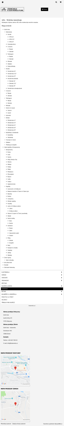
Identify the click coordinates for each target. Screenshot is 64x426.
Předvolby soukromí (6, 424)
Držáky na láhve (13, 211)
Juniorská (8, 115)
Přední (11, 228)
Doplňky (8, 186)
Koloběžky (10, 135)
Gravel (9, 113)
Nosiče (11, 223)
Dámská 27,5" (12, 83)
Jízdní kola (7, 29)
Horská (9, 34)
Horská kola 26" (12, 71)
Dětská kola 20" (12, 130)
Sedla (9, 179)
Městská (10, 61)
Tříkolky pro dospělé (11, 145)
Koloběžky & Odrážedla (12, 132)
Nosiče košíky (11, 218)
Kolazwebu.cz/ (32, 305)
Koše (10, 221)
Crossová (10, 46)
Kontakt (6, 265)
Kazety (9, 157)
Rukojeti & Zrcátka (13, 248)
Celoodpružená (12, 44)
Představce (10, 172)
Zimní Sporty (7, 257)
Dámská (10, 95)
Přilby (9, 238)
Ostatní (11, 235)
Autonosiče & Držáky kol (14, 189)
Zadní (10, 230)
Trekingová (10, 54)
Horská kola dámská (13, 78)
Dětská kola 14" (12, 122)
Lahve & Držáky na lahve (14, 206)
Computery (10, 199)
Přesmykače (11, 174)
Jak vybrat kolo (8, 262)
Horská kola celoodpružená (15, 88)
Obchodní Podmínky (9, 267)
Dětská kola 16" (12, 125)
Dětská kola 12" (12, 120)
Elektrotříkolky (11, 66)
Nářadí (9, 216)
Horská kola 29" (12, 76)
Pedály (9, 167)
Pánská (9, 93)
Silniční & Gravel (10, 108)
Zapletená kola (11, 184)
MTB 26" (11, 37)
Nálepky (10, 255)
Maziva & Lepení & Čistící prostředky (17, 213)
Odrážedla (10, 137)
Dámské (11, 51)
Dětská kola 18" (12, 127)
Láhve (10, 208)
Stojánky (10, 250)
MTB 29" (11, 42)
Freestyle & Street (11, 140)
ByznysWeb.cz (58, 424)
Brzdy (9, 152)
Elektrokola (9, 32)
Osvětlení (10, 225)
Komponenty (9, 149)
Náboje (9, 164)
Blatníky (10, 194)
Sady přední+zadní (14, 233)
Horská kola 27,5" (12, 73)
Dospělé (11, 243)
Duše (9, 154)
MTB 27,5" (11, 39)
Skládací (10, 64)
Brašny (9, 196)
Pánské (11, 49)
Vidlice (9, 181)
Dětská (8, 118)
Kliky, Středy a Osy (12, 159)
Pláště (9, 169)
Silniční (10, 110)
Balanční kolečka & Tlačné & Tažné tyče (18, 191)
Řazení (9, 176)
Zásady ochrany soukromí (18, 424)
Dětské (11, 240)
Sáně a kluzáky (10, 260)
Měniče (10, 162)
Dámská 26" (12, 81)
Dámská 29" (12, 86)
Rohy (9, 245)
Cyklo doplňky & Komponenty (12, 147)
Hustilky (10, 203)
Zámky (9, 252)
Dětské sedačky (12, 201)
